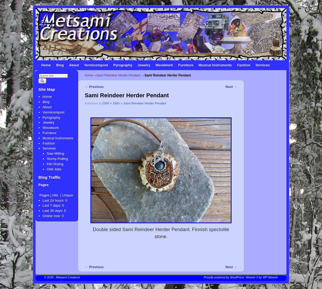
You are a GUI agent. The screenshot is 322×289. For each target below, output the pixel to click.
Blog (60, 65)
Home (46, 65)
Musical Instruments (215, 65)
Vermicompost (96, 65)
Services (263, 65)
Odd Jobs (54, 169)
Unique (67, 195)
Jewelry (143, 65)
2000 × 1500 (110, 103)
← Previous (94, 87)
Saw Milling (55, 153)
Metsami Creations (68, 277)
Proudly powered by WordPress (224, 277)
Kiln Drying (55, 164)
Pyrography (122, 65)
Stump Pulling (57, 159)
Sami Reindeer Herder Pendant (118, 75)
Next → (231, 87)
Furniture (185, 65)
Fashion (243, 65)
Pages (44, 195)
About (74, 65)
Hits (55, 195)
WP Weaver (270, 277)
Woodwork (164, 65)
